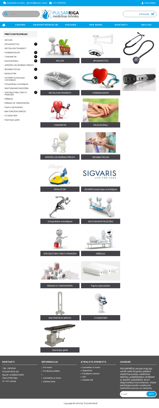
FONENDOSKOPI (101, 93)
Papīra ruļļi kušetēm (100, 286)
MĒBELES (100, 253)
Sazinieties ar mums (51, 378)
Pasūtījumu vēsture (90, 373)
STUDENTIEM (100, 318)
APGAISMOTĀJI (100, 60)
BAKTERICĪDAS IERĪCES (60, 318)
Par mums (46, 367)
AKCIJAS (60, 60)
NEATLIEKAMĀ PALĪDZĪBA (100, 221)
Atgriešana (86, 370)
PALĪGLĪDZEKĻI (100, 125)
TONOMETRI (60, 125)
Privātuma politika (50, 371)
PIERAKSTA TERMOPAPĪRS (60, 286)
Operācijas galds (60, 350)
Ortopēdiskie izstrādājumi (60, 221)
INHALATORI (60, 189)
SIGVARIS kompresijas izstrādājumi (100, 189)
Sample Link (87, 380)
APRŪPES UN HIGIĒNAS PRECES (60, 157)
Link (83, 377)
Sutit (151, 394)
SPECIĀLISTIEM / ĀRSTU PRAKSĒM (60, 253)
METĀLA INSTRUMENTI (60, 93)
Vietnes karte (48, 381)
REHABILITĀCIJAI (101, 157)
